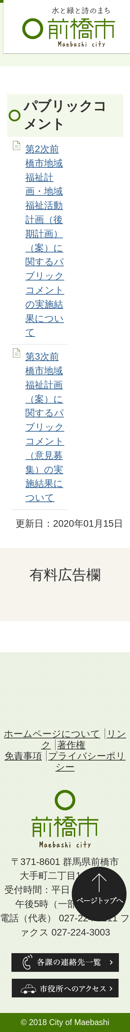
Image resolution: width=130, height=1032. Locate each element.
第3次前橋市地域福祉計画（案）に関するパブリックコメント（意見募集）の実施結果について (44, 427)
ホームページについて (52, 733)
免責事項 (23, 755)
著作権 (71, 744)
